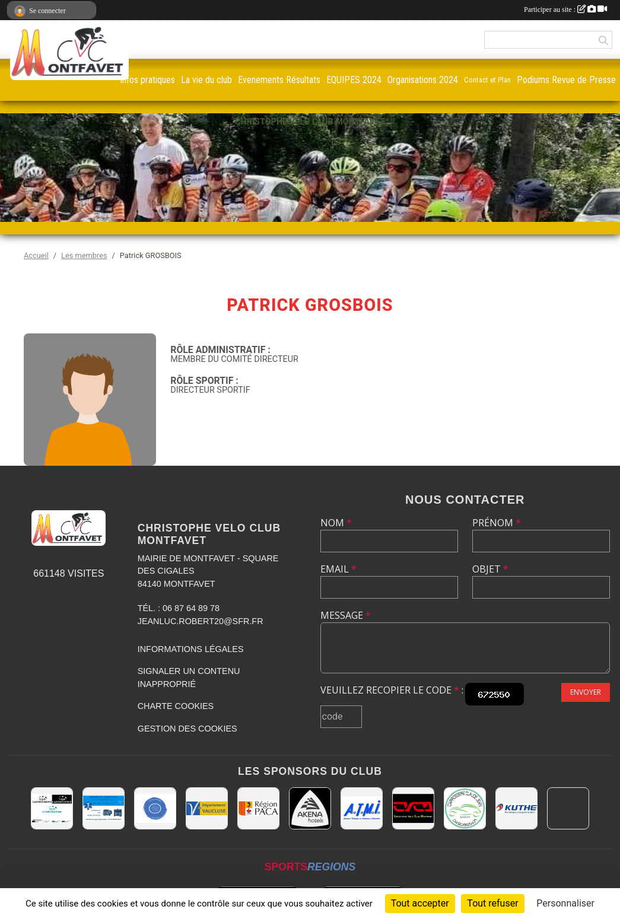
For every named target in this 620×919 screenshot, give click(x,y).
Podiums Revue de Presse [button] (566, 79)
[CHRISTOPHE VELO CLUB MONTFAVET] (413, 808)
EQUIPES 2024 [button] (353, 79)
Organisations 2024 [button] (422, 79)
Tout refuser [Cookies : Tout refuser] (492, 903)
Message (345, 615)
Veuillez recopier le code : (391, 690)
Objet (490, 568)
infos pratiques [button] (147, 79)
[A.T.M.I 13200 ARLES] (362, 808)
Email (338, 568)
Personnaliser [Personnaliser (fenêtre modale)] (565, 903)
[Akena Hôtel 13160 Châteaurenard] (310, 808)
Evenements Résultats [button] (279, 79)
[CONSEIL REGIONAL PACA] (258, 808)
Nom (336, 522)
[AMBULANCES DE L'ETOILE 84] (103, 808)
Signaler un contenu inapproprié (189, 677)
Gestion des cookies (187, 728)
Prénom (496, 522)
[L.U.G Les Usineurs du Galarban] (155, 808)
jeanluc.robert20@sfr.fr (200, 621)
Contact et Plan (487, 79)
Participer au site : (565, 9)
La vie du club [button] (206, 79)
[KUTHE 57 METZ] (516, 808)
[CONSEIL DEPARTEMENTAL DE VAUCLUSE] (207, 808)
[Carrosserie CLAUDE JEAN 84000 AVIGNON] (465, 808)
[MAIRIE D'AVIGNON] (568, 808)
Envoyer (585, 692)
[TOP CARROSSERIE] (52, 808)
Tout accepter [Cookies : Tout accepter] (420, 903)
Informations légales (191, 649)
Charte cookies (176, 706)
